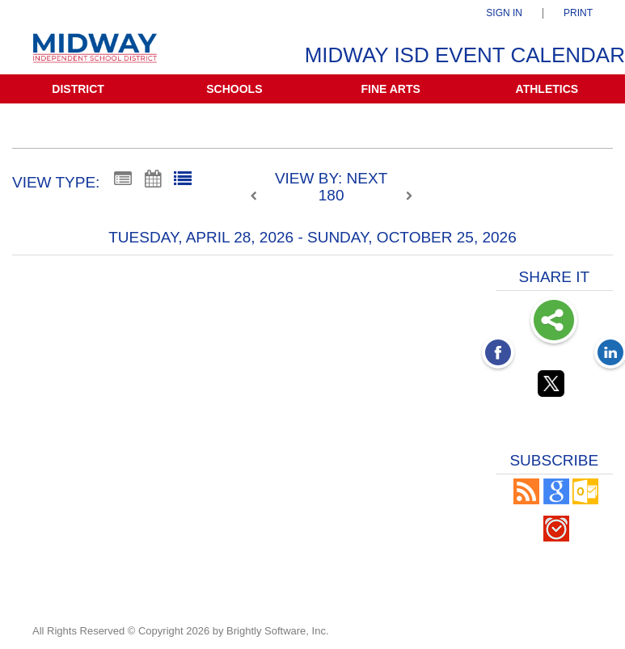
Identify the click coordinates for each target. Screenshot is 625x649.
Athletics (547, 88)
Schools (234, 88)
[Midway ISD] (95, 55)
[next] (409, 196)
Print (578, 13)
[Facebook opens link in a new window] (498, 354)
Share (554, 322)
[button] (526, 500)
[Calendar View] (153, 179)
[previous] (258, 196)
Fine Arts (390, 88)
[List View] (183, 179)
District (78, 88)
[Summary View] (123, 179)
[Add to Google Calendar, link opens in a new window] (556, 500)
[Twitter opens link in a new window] (553, 386)
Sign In (504, 13)
